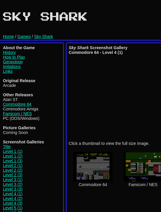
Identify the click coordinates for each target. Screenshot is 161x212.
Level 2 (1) (12, 165)
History (9, 52)
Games (24, 36)
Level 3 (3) (12, 189)
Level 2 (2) (12, 170)
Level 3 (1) (12, 179)
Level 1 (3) (12, 160)
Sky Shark (43, 36)
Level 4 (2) (12, 198)
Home (8, 36)
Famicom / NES (17, 113)
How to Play (14, 57)
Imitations (12, 66)
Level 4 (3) (12, 203)
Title (7, 146)
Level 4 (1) (12, 193)
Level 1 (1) (12, 151)
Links (8, 71)
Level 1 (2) (12, 156)
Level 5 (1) (12, 208)
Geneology (13, 61)
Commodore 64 (17, 104)
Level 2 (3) (12, 175)
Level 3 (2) (12, 184)
